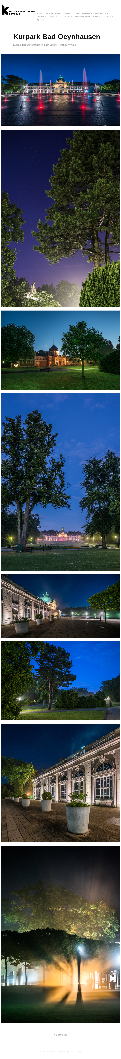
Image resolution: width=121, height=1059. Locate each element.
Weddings (42, 17)
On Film (96, 17)
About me (109, 17)
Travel (39, 13)
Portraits (87, 13)
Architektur (56, 17)
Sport (76, 13)
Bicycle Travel (53, 13)
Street (68, 17)
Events (66, 13)
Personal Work (82, 17)
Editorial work (102, 13)
